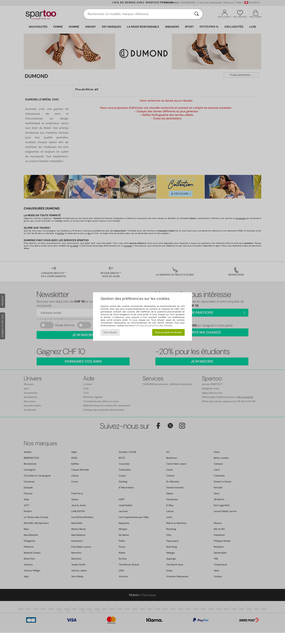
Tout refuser (110, 332)
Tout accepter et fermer (168, 332)
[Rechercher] (196, 14)
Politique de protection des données (153, 325)
